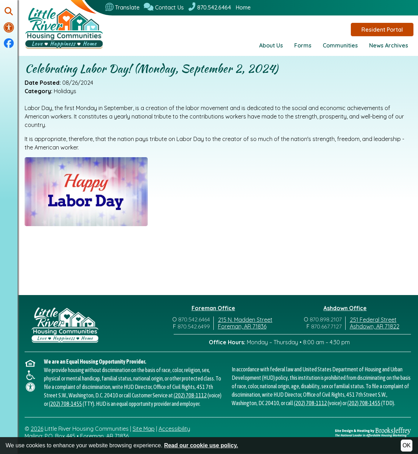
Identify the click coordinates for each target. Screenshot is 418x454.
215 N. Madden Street (245, 319)
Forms (302, 45)
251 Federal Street (373, 319)
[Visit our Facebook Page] (9, 43)
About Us (271, 45)
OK (407, 445)
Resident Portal (382, 29)
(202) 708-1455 (65, 404)
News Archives (388, 45)
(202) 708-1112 (190, 395)
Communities (340, 45)
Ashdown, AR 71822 (374, 326)
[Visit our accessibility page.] (9, 27)
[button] (9, 12)
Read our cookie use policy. (201, 445)
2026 (37, 428)
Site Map (144, 428)
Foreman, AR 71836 (242, 326)
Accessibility (174, 428)
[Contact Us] (164, 7)
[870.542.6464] (209, 7)
